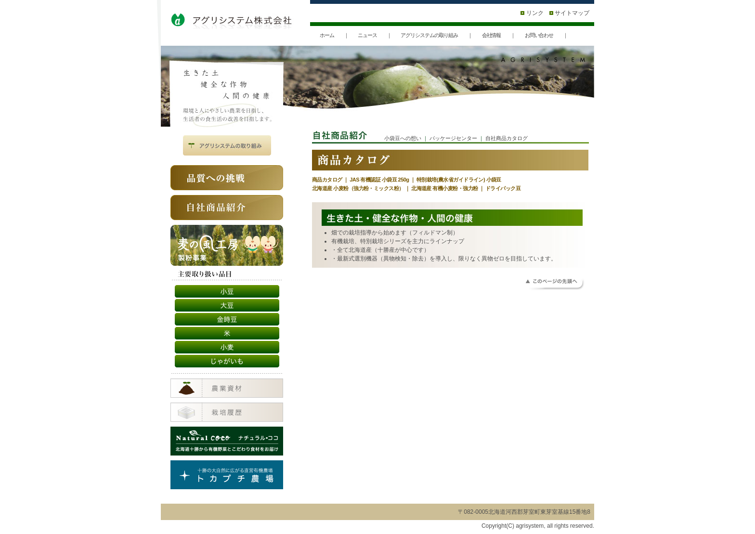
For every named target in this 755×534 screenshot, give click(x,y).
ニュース (367, 35)
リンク (532, 13)
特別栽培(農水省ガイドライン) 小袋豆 (459, 179)
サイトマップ (569, 13)
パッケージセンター (453, 138)
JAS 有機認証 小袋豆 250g (379, 179)
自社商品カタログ (506, 138)
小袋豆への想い (402, 138)
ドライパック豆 (503, 188)
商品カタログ (327, 179)
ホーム (327, 35)
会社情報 (491, 35)
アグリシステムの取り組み (429, 35)
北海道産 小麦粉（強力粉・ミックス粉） (358, 188)
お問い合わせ (539, 35)
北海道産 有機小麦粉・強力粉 (444, 188)
